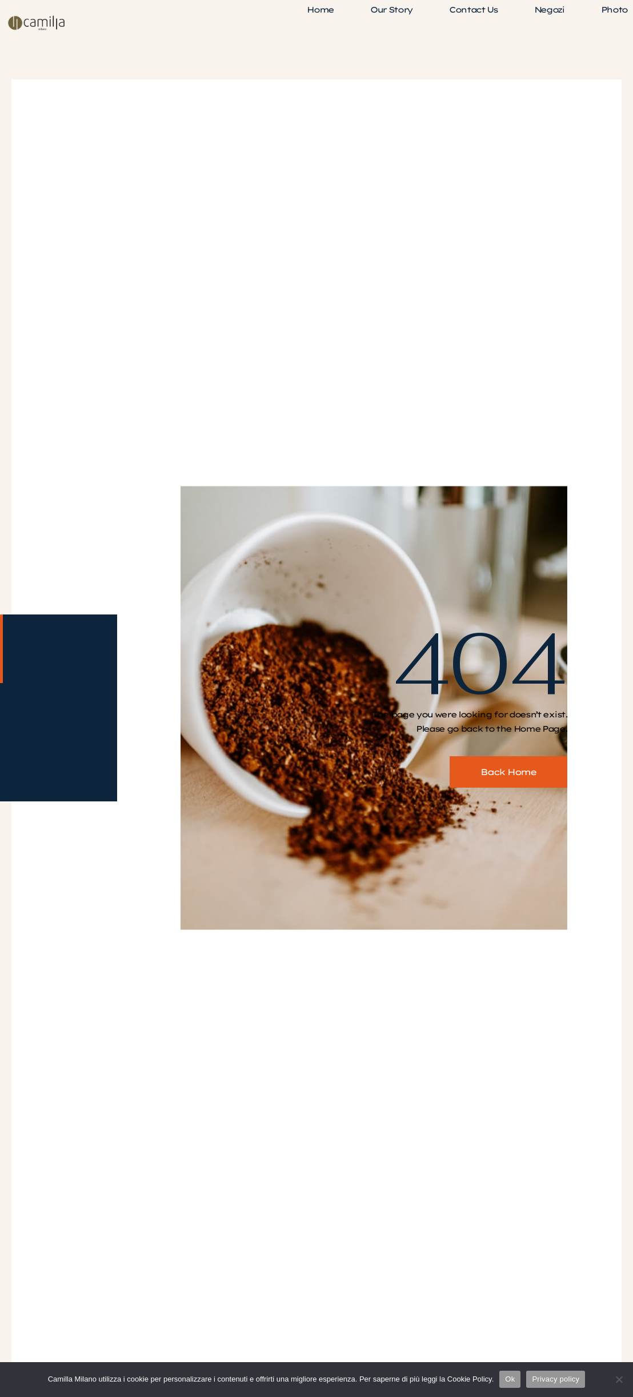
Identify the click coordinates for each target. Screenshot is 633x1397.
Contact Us (473, 10)
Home (320, 10)
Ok (510, 1379)
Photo (614, 10)
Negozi (549, 10)
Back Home (508, 772)
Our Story (391, 10)
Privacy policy (555, 1379)
